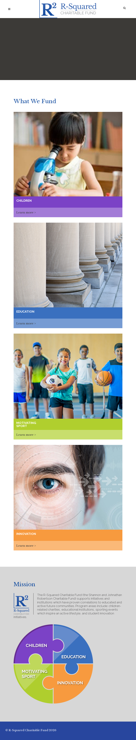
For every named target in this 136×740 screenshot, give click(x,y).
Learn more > (26, 212)
